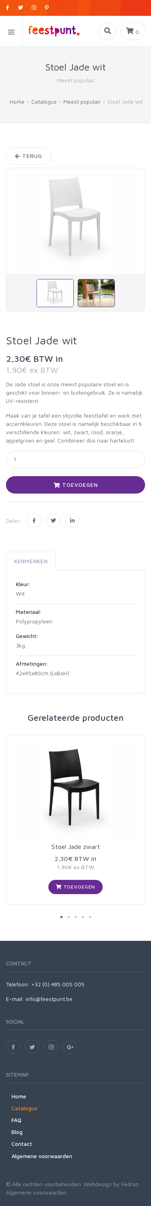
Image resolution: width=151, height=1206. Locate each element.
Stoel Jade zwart (76, 846)
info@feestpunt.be (49, 998)
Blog (17, 1131)
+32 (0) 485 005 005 (57, 984)
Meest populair (82, 101)
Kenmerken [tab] (31, 561)
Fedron (130, 1184)
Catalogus (44, 101)
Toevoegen (75, 484)
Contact (21, 1143)
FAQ (16, 1120)
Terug (28, 155)
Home (17, 101)
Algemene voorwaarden (41, 1156)
